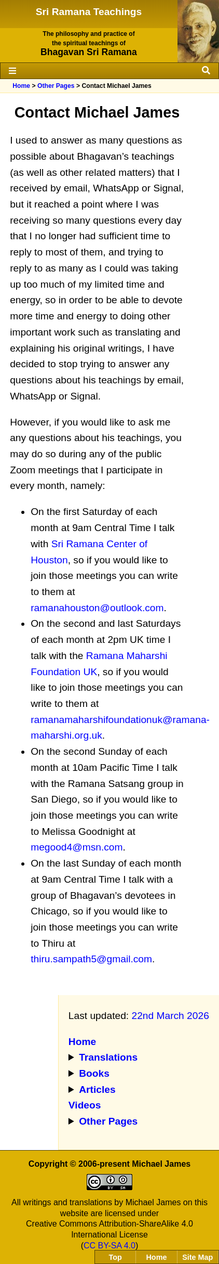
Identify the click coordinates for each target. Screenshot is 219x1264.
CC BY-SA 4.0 (109, 1245)
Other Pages (56, 85)
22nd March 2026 (170, 1015)
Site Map (197, 1257)
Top (115, 1257)
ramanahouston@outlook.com (97, 607)
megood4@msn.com (76, 847)
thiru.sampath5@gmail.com (91, 958)
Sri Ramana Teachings (89, 11)
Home (21, 85)
